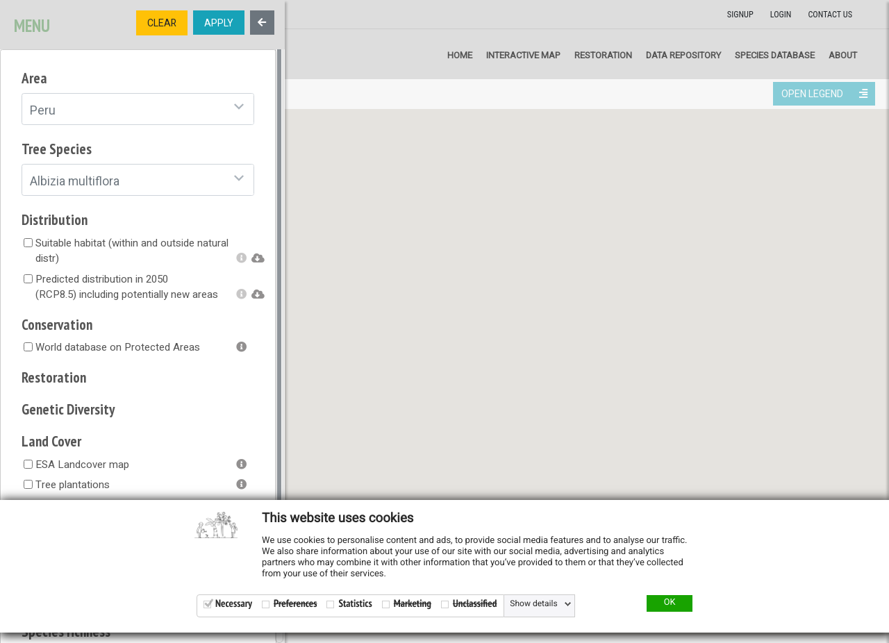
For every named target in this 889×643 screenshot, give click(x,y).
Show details (533, 604)
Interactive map (523, 55)
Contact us (830, 14)
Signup (740, 14)
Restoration (603, 55)
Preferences (295, 604)
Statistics (355, 604)
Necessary (233, 604)
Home (459, 55)
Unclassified (475, 604)
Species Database (775, 55)
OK (670, 602)
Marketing (412, 604)
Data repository (683, 55)
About (843, 55)
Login (781, 14)
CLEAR (161, 23)
